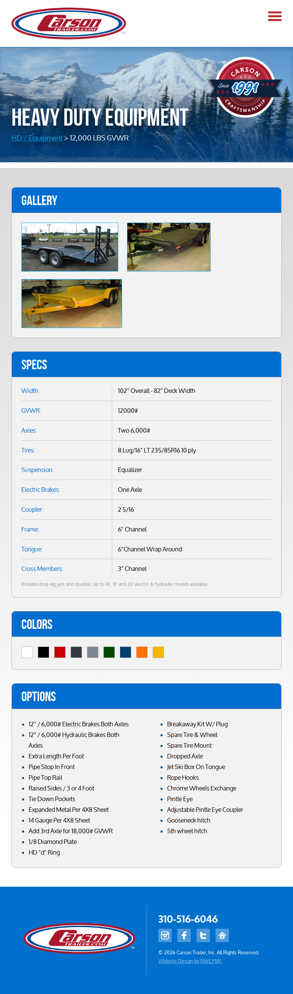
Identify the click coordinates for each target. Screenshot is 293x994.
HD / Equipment (37, 137)
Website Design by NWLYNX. (190, 961)
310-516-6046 (188, 919)
